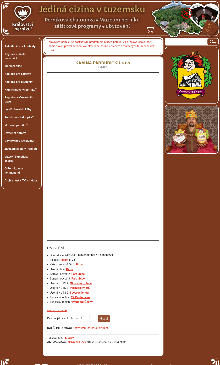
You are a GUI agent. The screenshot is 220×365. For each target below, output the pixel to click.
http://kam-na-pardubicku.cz (91, 328)
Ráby (64, 259)
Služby (69, 337)
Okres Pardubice (81, 283)
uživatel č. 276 (77, 341)
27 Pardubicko (80, 297)
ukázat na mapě (57, 310)
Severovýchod (79, 292)
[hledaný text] (186, 41)
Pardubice (78, 273)
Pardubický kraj (80, 287)
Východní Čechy (82, 301)
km (92, 318)
